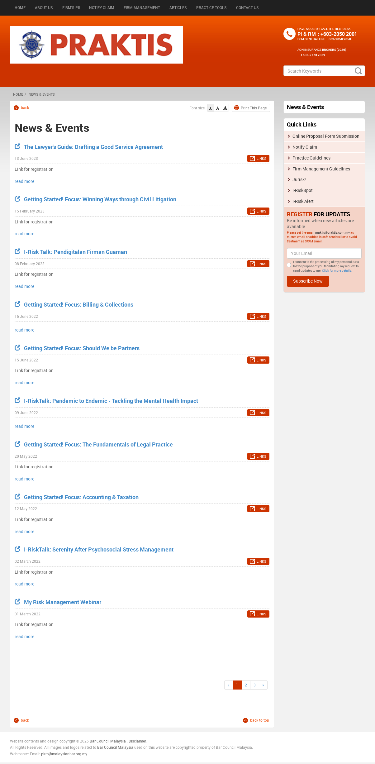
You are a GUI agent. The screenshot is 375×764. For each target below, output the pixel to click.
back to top (259, 720)
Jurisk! (299, 179)
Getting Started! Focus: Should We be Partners (77, 348)
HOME (18, 94)
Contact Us (247, 7)
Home (20, 7)
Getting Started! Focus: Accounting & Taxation (77, 497)
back (25, 107)
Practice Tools (211, 7)
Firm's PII (71, 7)
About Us (44, 7)
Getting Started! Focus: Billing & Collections (74, 304)
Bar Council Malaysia (108, 740)
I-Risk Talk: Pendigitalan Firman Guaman (71, 251)
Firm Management (142, 7)
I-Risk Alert (303, 201)
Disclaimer (137, 740)
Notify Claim (101, 7)
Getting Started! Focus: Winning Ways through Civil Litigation (95, 199)
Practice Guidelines (311, 158)
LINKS (261, 158)
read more (24, 181)
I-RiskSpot (302, 190)
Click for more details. (337, 270)
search (358, 70)
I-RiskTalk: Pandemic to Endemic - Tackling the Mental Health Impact (106, 400)
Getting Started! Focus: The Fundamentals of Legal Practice (94, 444)
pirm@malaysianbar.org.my (64, 753)
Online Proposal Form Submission (325, 136)
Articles (178, 7)
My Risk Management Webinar (58, 602)
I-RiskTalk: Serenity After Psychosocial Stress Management (94, 549)
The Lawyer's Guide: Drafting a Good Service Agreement (89, 146)
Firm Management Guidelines (321, 169)
